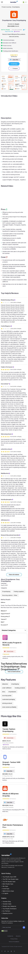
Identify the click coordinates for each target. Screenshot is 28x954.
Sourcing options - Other (9, 595)
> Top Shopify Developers (9, 908)
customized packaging (8, 699)
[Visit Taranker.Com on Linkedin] (8, 951)
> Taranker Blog (6, 901)
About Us (18, 936)
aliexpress (5, 684)
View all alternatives (14, 671)
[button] (24, 2)
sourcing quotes (6, 695)
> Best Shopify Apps (7, 884)
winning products (7, 703)
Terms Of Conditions (14, 941)
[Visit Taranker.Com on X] (5, 951)
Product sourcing (6, 7)
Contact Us (10, 936)
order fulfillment (6, 688)
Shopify (17, 24)
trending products (20, 688)
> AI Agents (4, 893)
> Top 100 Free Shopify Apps (9, 879)
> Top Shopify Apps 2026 (8, 877)
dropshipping (15, 684)
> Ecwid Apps (5, 888)
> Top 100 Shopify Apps (8, 881)
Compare (14, 68)
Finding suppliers (19, 591)
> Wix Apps (4, 886)
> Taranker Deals (6, 904)
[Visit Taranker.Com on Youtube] (11, 951)
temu (3, 691)
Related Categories (14, 630)
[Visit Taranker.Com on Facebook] (2, 951)
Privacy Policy (14, 939)
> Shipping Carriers (6, 913)
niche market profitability (9, 707)
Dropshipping (15, 7)
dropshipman (12, 691)
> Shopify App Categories (8, 906)
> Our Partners (5, 911)
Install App (14, 64)
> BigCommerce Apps (7, 891)
